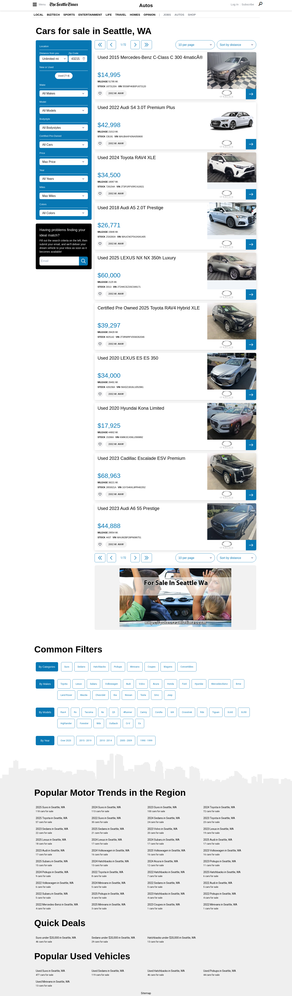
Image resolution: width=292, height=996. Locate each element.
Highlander (66, 723)
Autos (146, 5)
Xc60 (230, 712)
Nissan (128, 695)
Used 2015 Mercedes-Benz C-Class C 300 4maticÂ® (150, 57)
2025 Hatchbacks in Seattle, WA (222, 874)
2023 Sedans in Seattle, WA (52, 830)
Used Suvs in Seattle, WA (50, 972)
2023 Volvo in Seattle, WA (162, 830)
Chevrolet (100, 695)
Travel (120, 14)
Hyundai (199, 684)
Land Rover (66, 695)
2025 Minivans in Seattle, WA (109, 906)
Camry (143, 712)
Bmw (238, 684)
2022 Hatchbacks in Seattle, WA (166, 874)
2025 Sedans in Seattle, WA (108, 830)
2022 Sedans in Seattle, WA (163, 884)
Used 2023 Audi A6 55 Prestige (128, 508)
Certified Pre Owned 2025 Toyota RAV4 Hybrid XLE (149, 308)
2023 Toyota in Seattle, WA (219, 820)
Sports (69, 14)
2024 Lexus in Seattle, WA (107, 841)
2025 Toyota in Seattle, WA (51, 820)
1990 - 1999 (146, 740)
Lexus (79, 684)
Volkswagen (111, 684)
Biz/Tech (53, 14)
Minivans (134, 666)
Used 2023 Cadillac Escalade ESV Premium (141, 458)
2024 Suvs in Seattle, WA (106, 809)
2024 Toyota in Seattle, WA (219, 809)
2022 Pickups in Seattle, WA (219, 895)
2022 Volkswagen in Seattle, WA (55, 884)
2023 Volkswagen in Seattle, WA (222, 852)
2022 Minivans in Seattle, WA (220, 906)
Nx (102, 712)
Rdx (202, 712)
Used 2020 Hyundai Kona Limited (131, 408)
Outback (113, 723)
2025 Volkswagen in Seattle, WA (166, 852)
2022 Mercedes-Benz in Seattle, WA (57, 906)
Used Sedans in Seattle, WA (108, 972)
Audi (128, 684)
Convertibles (186, 666)
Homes (135, 14)
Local (38, 14)
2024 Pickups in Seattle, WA (52, 874)
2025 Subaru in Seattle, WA (52, 863)
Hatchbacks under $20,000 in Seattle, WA (171, 939)
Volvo (142, 684)
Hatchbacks (99, 666)
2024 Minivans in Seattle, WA (109, 884)
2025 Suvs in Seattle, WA (50, 809)
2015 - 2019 (85, 740)
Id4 (172, 712)
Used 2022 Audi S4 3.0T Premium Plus (136, 107)
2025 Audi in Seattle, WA (217, 841)
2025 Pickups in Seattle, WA (108, 895)
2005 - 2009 (126, 740)
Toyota (64, 684)
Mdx (99, 723)
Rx (75, 712)
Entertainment (90, 14)
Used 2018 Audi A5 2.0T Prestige (130, 207)
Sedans (81, 666)
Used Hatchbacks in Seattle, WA (166, 972)
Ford (184, 684)
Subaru (93, 684)
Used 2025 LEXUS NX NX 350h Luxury (137, 258)
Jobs (167, 14)
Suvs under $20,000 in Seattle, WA (56, 939)
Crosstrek (187, 712)
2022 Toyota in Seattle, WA (107, 874)
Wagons (168, 666)
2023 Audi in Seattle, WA (50, 852)
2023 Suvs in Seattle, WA (162, 809)
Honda (170, 684)
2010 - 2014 (106, 740)
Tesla (143, 695)
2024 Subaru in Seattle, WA (163, 841)
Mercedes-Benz (219, 684)
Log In (235, 4)
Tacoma (89, 712)
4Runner (127, 712)
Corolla (158, 712)
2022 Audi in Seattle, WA (217, 884)
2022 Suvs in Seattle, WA (106, 820)
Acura (156, 684)
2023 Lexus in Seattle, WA (218, 830)
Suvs (66, 666)
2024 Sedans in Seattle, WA (163, 820)
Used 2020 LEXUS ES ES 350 (128, 358)
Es (139, 723)
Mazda (83, 695)
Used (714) (63, 76)
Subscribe (248, 4)
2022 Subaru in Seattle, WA (52, 895)
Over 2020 (66, 740)
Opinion (149, 14)
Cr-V (128, 723)
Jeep (169, 695)
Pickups (118, 666)
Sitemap (146, 993)
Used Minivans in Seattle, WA (53, 983)
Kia (115, 695)
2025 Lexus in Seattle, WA (51, 841)
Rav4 (63, 712)
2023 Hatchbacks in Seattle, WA (166, 895)
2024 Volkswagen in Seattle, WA (110, 852)
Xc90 (244, 712)
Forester (84, 723)
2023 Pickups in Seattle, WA (219, 863)
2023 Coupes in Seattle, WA (163, 906)
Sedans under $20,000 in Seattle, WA (113, 939)
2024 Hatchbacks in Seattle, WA (110, 863)
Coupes (151, 666)
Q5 (113, 712)
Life (109, 14)
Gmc (156, 695)
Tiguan (215, 712)
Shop (192, 14)
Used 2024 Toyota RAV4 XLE (127, 157)
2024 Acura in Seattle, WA (162, 863)
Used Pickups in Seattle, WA (219, 972)
